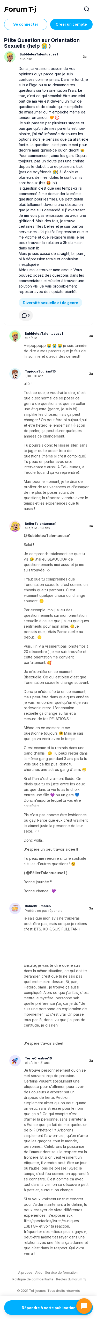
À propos (25, 1272)
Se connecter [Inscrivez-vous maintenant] (25, 24)
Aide (38, 1272)
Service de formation (61, 1272)
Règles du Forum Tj (71, 1279)
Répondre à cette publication (49, 1308)
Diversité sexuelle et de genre (50, 302)
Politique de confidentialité (33, 1279)
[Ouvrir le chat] (84, 1306)
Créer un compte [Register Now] (71, 24)
